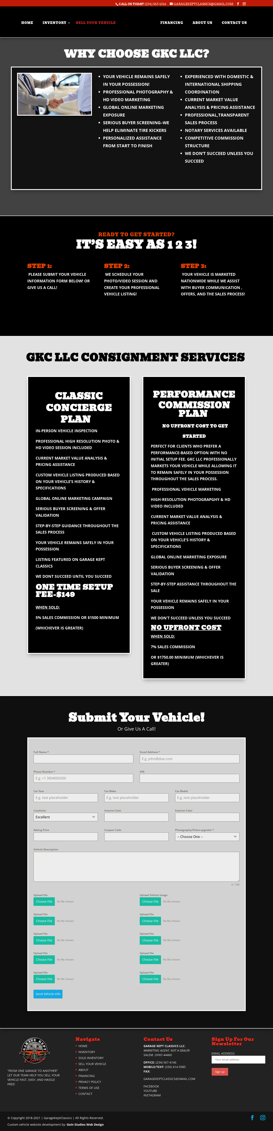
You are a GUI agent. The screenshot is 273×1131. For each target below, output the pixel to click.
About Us (200, 21)
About (83, 1070)
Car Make (110, 791)
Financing (169, 21)
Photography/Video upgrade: (194, 830)
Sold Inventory (91, 1058)
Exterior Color (183, 810)
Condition (39, 810)
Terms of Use (88, 1088)
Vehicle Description (45, 849)
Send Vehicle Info (48, 994)
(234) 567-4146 (155, 4)
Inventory (57, 21)
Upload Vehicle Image (153, 895)
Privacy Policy (89, 1082)
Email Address (150, 752)
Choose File (44, 901)
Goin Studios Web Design (85, 1124)
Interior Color (112, 810)
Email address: (238, 1057)
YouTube (150, 1091)
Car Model (181, 791)
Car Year (38, 791)
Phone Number (44, 771)
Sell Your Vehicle (99, 21)
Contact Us (231, 21)
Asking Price (41, 830)
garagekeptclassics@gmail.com (169, 1079)
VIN (142, 771)
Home (30, 21)
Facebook (151, 1086)
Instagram (152, 1095)
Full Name (41, 752)
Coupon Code (112, 830)
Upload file (40, 895)
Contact (85, 1094)
